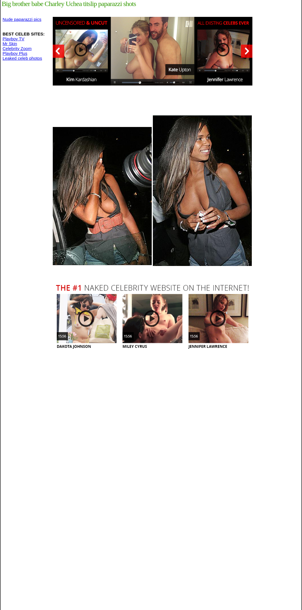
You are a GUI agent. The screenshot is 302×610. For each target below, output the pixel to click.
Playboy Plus (15, 53)
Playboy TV (13, 38)
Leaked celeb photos (22, 58)
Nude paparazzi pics (22, 19)
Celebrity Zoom (17, 48)
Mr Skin (10, 43)
